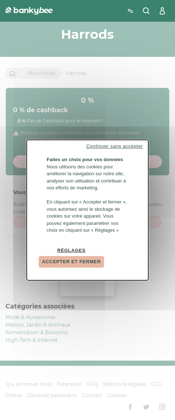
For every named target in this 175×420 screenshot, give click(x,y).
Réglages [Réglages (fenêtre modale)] (71, 250)
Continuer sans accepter (114, 146)
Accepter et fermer (71, 261)
